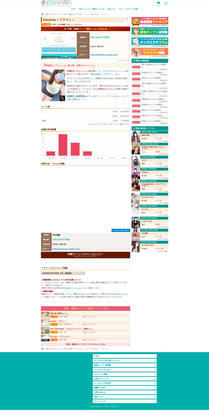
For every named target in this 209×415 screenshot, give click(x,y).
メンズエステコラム (103, 373)
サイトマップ (100, 406)
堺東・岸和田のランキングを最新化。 (155, 67)
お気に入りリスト (102, 382)
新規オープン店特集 (103, 368)
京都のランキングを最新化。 (155, 122)
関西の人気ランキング (54, 15)
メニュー (165, 3)
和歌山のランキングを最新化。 (155, 117)
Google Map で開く (121, 231)
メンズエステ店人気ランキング (108, 363)
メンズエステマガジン (58, 2)
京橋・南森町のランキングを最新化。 (155, 86)
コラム (122, 9)
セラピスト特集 (133, 9)
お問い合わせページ (119, 295)
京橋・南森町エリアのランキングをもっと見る (85, 347)
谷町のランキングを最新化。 (155, 79)
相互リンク (99, 401)
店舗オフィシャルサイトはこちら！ (86, 255)
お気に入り (159, 5)
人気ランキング (82, 9)
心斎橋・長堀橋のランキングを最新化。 (155, 94)
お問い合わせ (100, 397)
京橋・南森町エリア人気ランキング (79, 15)
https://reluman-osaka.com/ (104, 55)
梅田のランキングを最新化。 (155, 111)
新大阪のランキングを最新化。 (155, 74)
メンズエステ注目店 (103, 387)
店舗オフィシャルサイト (76, 289)
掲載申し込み (100, 392)
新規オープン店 (97, 9)
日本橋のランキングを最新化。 (155, 106)
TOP (71, 9)
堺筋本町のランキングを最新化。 (155, 101)
